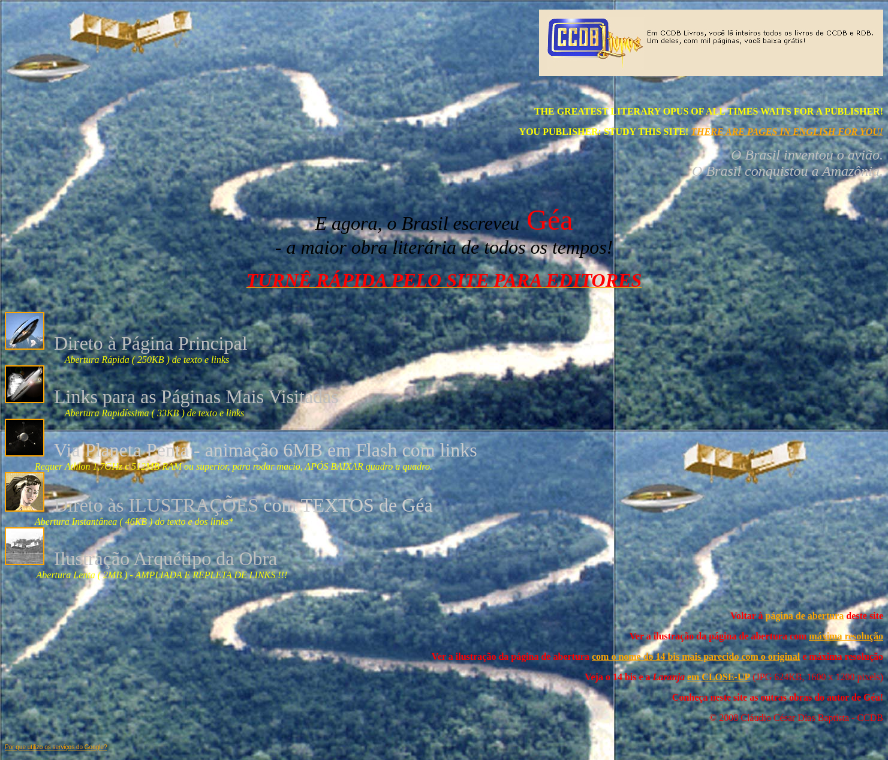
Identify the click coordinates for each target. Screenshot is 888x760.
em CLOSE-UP (718, 677)
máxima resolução (846, 636)
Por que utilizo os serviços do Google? (56, 747)
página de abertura (805, 616)
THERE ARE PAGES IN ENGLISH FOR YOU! (787, 132)
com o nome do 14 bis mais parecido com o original (696, 656)
